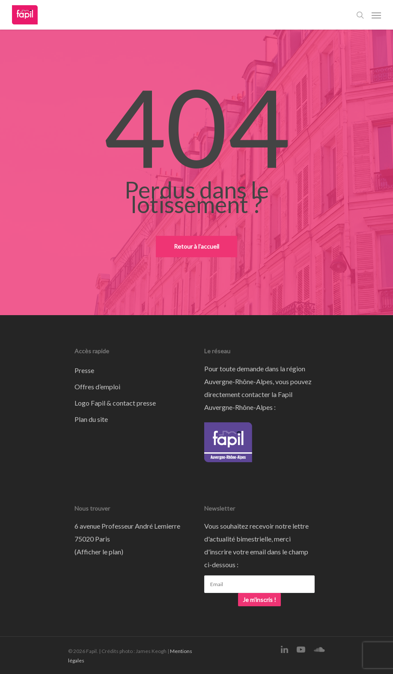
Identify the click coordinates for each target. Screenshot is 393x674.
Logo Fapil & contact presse (115, 403)
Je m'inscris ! (259, 599)
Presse (84, 370)
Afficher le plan (99, 552)
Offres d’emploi (97, 386)
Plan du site (91, 419)
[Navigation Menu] (376, 15)
